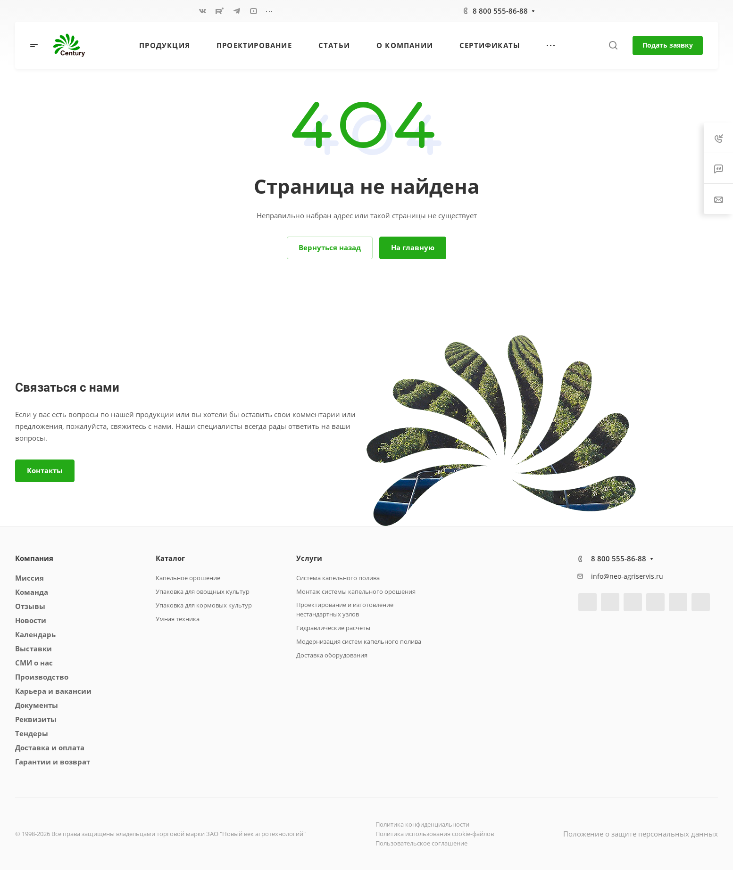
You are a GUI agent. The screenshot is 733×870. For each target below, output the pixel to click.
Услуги (309, 558)
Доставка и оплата (49, 747)
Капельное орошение (188, 578)
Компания (34, 558)
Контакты (45, 470)
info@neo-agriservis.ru (627, 576)
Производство (41, 676)
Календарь (35, 634)
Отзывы (30, 606)
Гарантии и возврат (52, 761)
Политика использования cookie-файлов (434, 833)
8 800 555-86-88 (500, 11)
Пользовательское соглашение (421, 843)
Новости (30, 620)
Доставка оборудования (331, 655)
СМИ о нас (34, 662)
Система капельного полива (338, 578)
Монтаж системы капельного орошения (356, 591)
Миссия (29, 578)
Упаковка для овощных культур (203, 591)
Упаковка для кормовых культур (204, 605)
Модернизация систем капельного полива (358, 641)
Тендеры (31, 733)
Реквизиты (36, 719)
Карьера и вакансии (53, 691)
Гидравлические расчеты (333, 628)
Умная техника (178, 619)
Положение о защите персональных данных (640, 833)
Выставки (33, 648)
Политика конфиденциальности (422, 824)
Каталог (170, 558)
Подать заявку (667, 45)
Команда (31, 592)
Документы (36, 705)
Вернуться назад (330, 247)
